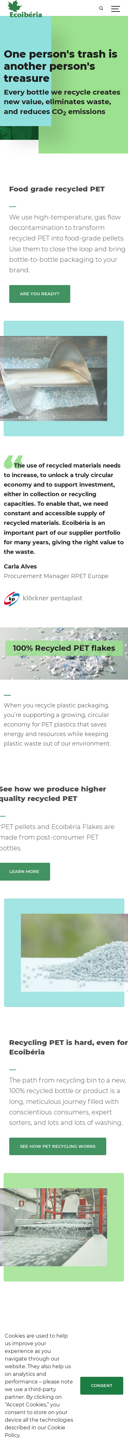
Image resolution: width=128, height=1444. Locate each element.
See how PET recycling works (68, 1146)
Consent (101, 1385)
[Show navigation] (115, 8)
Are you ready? (50, 293)
